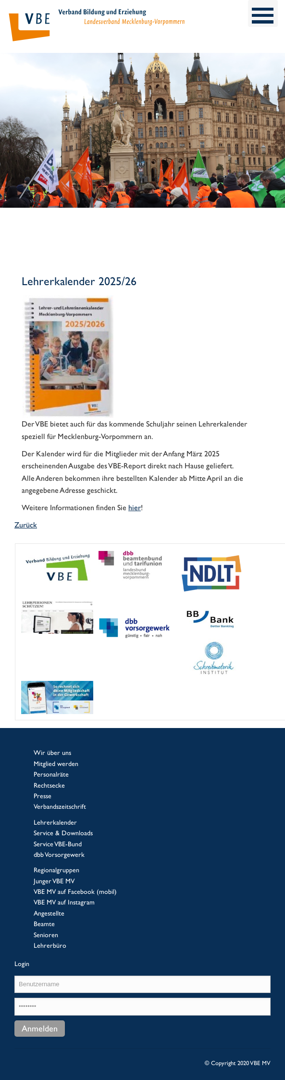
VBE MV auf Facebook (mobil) (75, 891)
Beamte (44, 924)
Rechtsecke (49, 785)
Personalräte (51, 774)
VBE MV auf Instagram (64, 902)
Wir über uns (52, 752)
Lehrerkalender (55, 822)
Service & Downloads (63, 833)
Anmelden (40, 1028)
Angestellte (49, 913)
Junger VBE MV (54, 881)
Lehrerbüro (50, 945)
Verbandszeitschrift (60, 806)
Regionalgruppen (56, 870)
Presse (42, 796)
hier (134, 507)
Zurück (25, 524)
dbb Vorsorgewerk (59, 854)
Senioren (46, 935)
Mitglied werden (56, 763)
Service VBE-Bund (58, 844)
